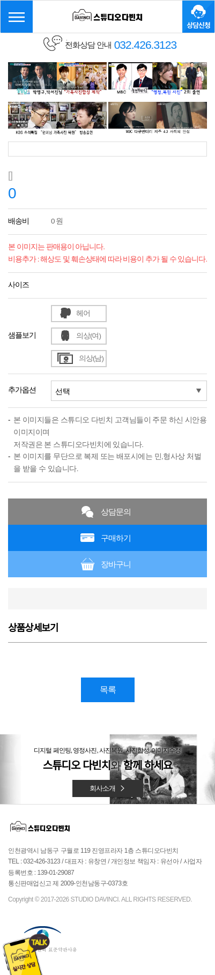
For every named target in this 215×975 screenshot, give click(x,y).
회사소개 (108, 788)
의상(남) (91, 358)
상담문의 (116, 511)
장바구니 (116, 564)
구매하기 (116, 537)
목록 (108, 689)
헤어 (83, 313)
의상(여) (88, 336)
